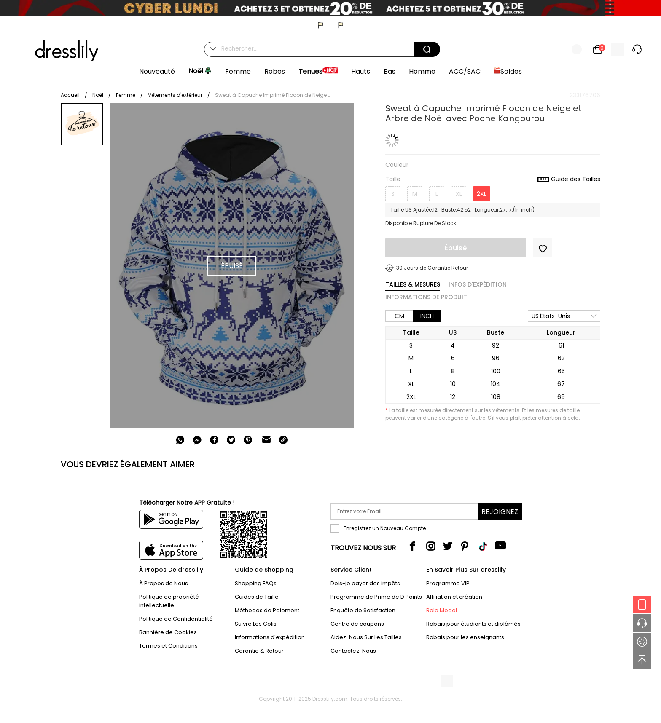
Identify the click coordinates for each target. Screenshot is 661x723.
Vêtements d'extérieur (175, 95)
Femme (125, 95)
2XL (481, 194)
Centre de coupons (357, 624)
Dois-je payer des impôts (365, 583)
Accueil (70, 95)
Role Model (441, 610)
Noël (97, 95)
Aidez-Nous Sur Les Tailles (366, 637)
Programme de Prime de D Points (376, 597)
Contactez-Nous (353, 651)
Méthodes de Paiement (267, 610)
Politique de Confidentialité (176, 619)
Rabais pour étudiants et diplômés (473, 624)
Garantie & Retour (259, 651)
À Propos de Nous (163, 583)
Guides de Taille (257, 597)
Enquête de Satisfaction (362, 610)
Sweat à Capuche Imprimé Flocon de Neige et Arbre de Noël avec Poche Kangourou (274, 95)
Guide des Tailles (568, 179)
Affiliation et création (454, 597)
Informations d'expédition (270, 637)
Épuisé (456, 248)
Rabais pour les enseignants (465, 637)
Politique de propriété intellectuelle (169, 601)
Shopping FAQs (256, 583)
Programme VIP (448, 583)
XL (459, 194)
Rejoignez (499, 512)
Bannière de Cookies (168, 632)
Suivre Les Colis (256, 624)
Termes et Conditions (168, 646)
